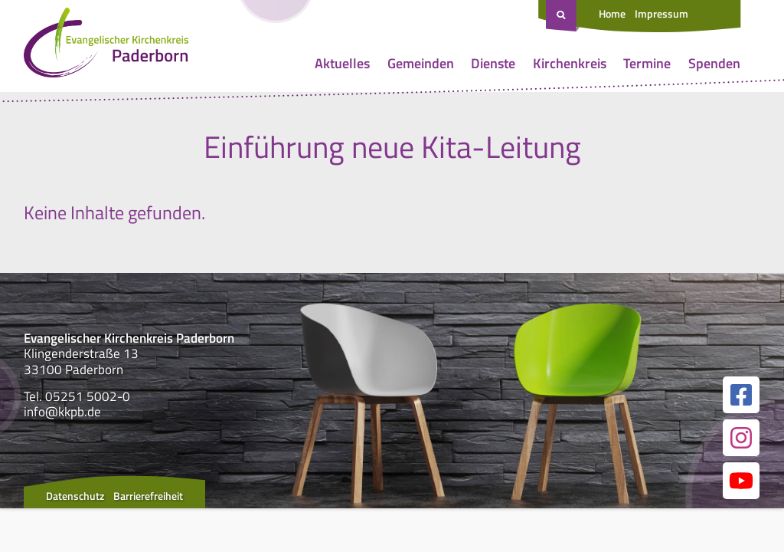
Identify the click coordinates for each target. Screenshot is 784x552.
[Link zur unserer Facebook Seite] (741, 394)
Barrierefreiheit (148, 496)
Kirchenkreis (569, 63)
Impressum (661, 13)
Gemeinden (420, 63)
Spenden (714, 63)
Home (612, 13)
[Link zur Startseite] (106, 46)
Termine (647, 63)
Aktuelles (342, 63)
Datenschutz (75, 496)
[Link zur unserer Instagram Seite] (741, 437)
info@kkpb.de (62, 412)
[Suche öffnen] (563, 16)
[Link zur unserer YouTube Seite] (741, 480)
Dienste (493, 63)
